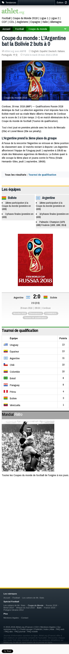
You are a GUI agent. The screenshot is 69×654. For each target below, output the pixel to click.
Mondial (12, 414)
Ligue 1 (44, 18)
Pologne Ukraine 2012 (14, 610)
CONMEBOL (51, 313)
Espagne (35, 22)
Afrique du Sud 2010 (25, 607)
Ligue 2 (55, 18)
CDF (4, 22)
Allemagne (55, 22)
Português (7, 54)
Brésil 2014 (9, 607)
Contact (24, 618)
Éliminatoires (35, 313)
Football (6, 18)
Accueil (6, 29)
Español (43, 51)
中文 (15, 54)
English (35, 51)
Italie (45, 22)
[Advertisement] (34, 518)
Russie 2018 (51, 605)
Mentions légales (11, 618)
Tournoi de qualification (42, 174)
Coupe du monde (38, 29)
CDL (11, 22)
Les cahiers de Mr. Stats (33, 598)
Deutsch (53, 51)
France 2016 (49, 607)
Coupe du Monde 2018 (25, 18)
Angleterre (22, 22)
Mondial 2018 (19, 313)
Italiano (61, 51)
